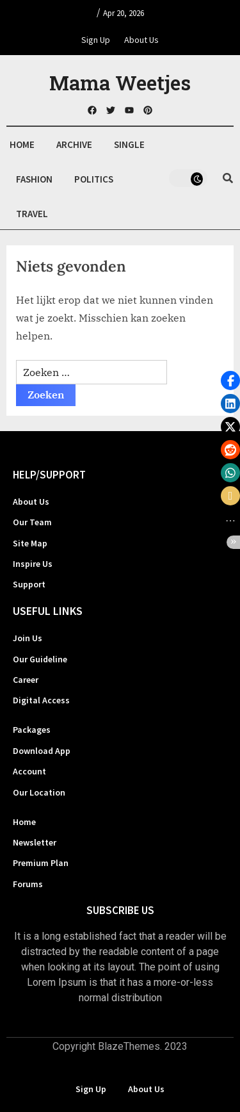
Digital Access (41, 700)
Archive (74, 144)
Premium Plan (40, 863)
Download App (41, 750)
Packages (32, 729)
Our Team (32, 522)
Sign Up (95, 39)
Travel (32, 214)
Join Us (27, 638)
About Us (141, 39)
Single (129, 144)
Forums (28, 884)
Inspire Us (32, 563)
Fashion (34, 179)
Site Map (30, 543)
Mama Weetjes (120, 82)
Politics (93, 179)
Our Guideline (40, 659)
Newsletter (34, 842)
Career (25, 679)
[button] (230, 380)
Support (29, 584)
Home (22, 144)
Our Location (39, 792)
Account (29, 771)
